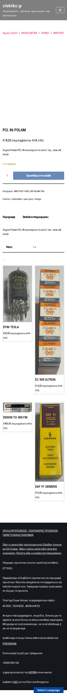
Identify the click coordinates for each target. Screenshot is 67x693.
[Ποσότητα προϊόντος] (7, 175)
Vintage (37, 199)
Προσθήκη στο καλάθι (38, 175)
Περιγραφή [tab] (9, 217)
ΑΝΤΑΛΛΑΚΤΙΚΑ (29, 33)
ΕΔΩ (15, 682)
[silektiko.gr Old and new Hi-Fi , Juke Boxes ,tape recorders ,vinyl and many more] (27, 10)
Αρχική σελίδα (10, 33)
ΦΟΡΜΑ (32, 672)
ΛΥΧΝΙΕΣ (45, 33)
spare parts (28, 199)
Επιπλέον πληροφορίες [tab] (36, 217)
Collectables (16, 199)
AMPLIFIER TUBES (22, 191)
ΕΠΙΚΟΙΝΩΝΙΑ (10, 643)
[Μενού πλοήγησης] (60, 10)
